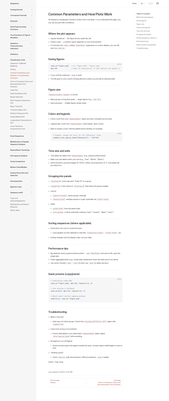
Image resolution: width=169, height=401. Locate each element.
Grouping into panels (143, 34)
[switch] (151, 3)
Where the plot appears (144, 17)
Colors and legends (143, 27)
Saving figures (141, 21)
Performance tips (142, 41)
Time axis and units (143, 31)
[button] (21, 9)
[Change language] (143, 3)
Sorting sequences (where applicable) (147, 38)
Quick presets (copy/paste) (146, 45)
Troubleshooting (142, 48)
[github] (158, 3)
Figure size (140, 24)
